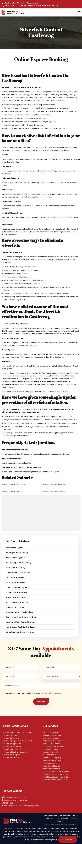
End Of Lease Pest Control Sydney (21, 627)
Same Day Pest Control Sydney (20, 632)
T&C (35, 693)
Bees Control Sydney (15, 557)
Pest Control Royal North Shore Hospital (17, 741)
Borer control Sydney (15, 567)
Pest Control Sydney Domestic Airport (17, 732)
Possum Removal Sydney (17, 587)
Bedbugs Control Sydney (17, 552)
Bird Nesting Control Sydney (18, 562)
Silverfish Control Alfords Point (54, 491)
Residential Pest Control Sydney (20, 622)
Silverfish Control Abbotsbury (13, 484)
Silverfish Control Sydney (17, 602)
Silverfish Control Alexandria (13, 491)
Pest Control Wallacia (10, 757)
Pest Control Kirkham (10, 738)
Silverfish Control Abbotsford (53, 484)
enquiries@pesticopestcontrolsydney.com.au (40, 5)
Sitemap (60, 821)
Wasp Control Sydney (15, 607)
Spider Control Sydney (16, 597)
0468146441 (8, 5)
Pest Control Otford (9, 735)
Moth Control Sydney (15, 582)
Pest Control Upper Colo (11, 743)
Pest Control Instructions (51, 693)
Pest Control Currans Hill (11, 746)
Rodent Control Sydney (16, 592)
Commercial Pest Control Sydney (21, 617)
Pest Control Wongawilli (11, 755)
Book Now (41, 701)
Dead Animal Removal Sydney (19, 612)
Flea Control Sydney (15, 577)
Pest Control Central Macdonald (15, 752)
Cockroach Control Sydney (18, 572)
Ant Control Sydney (14, 547)
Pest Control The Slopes (11, 749)
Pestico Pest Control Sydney (15, 797)
